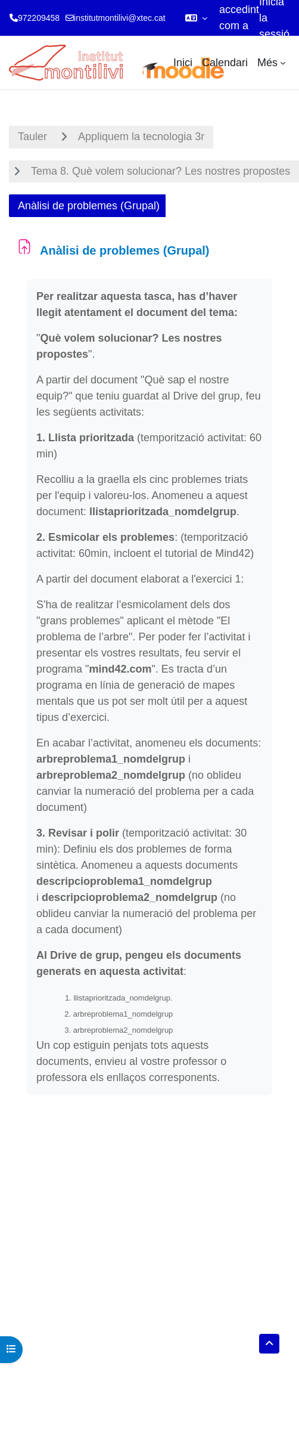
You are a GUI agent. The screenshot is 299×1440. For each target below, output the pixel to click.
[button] (196, 18)
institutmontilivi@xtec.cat (119, 18)
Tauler (32, 137)
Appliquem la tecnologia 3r (141, 137)
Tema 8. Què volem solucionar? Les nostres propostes (160, 171)
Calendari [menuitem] (225, 63)
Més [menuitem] (267, 63)
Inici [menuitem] (182, 63)
